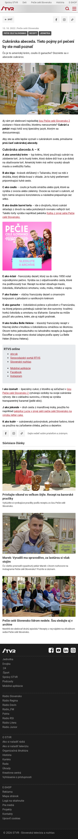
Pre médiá (8, 805)
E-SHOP (73, 2)
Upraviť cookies (11, 818)
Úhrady (6, 768)
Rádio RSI (8, 718)
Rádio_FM (8, 709)
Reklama (7, 791)
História (60, 2)
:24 (4, 668)
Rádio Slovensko (12, 696)
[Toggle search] (67, 8)
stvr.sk (14, 354)
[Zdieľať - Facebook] (56, 19)
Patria (5, 713)
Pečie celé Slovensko (41, 2)
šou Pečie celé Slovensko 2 (54, 120)
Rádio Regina (10, 700)
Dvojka (6, 663)
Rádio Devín (9, 705)
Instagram (16, 376)
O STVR (6, 737)
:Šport (5, 672)
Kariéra (6, 759)
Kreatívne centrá (11, 772)
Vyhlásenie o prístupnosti (17, 777)
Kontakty (7, 813)
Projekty (7, 809)
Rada (5, 763)
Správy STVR (11, 2)
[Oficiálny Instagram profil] (64, 19)
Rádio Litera (9, 722)
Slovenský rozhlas (20, 361)
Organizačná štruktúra (15, 750)
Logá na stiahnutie (13, 800)
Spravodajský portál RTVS (25, 357)
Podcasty (7, 681)
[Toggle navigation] (74, 8)
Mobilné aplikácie (20, 368)
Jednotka (7, 659)
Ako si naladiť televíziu (15, 746)
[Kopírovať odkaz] (72, 19)
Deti (25, 2)
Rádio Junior (9, 727)
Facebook (16, 372)
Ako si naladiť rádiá (13, 741)
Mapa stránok (10, 796)
